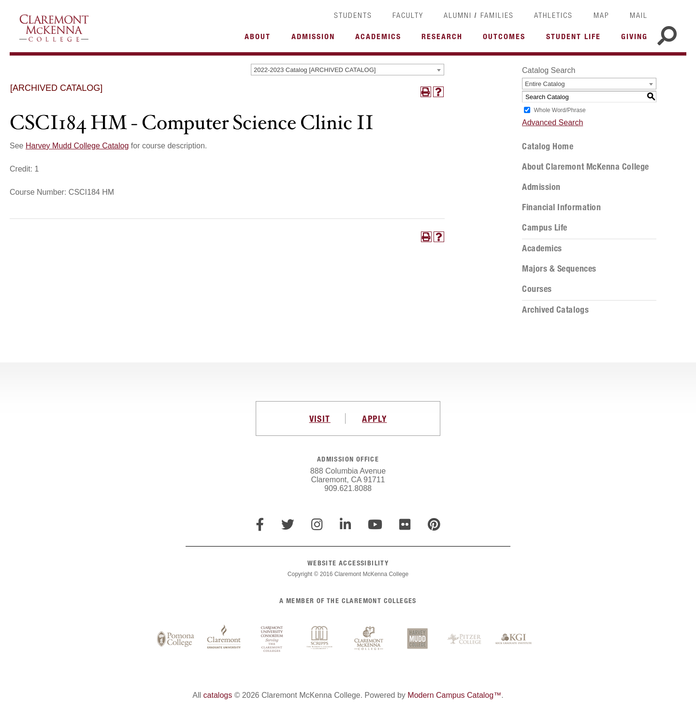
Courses (537, 289)
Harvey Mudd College (417, 639)
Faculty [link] (407, 15)
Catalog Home (547, 146)
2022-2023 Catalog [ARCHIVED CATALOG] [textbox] (315, 69)
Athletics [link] (553, 15)
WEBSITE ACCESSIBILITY (348, 563)
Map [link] (601, 15)
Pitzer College (465, 639)
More (260, 39)
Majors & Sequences (559, 269)
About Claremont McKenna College (585, 167)
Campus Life (544, 227)
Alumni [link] (458, 15)
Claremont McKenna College (53, 28)
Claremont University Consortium (272, 639)
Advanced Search (552, 122)
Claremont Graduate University (224, 639)
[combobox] (347, 69)
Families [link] (497, 15)
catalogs (217, 695)
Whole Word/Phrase (559, 110)
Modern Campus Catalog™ (454, 695)
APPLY (374, 418)
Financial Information (561, 207)
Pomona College (175, 639)
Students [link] (353, 15)
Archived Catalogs (555, 310)
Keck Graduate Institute (514, 639)
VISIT (320, 418)
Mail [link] (639, 15)
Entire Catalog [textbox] (545, 83)
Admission (541, 187)
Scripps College (320, 639)
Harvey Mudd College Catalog (77, 146)
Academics (542, 248)
